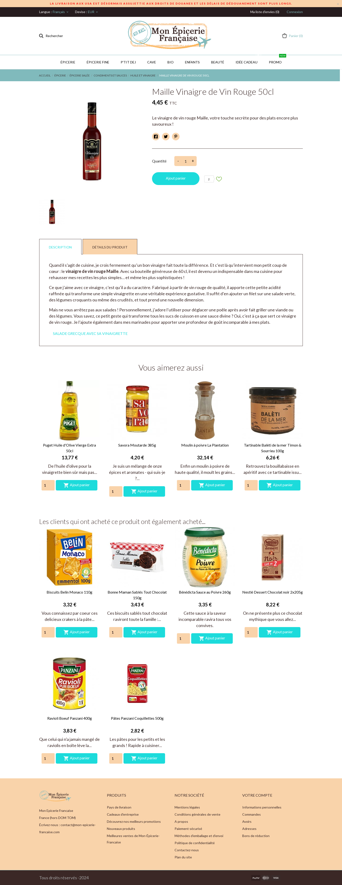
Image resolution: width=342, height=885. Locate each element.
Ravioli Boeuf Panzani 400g (69, 718)
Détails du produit (110, 247)
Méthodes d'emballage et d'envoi (199, 836)
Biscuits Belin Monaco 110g (69, 592)
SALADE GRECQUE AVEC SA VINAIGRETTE (90, 333)
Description (60, 247)
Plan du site (183, 857)
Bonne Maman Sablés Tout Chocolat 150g (137, 595)
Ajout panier (176, 178)
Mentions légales (187, 807)
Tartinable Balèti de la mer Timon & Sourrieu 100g (272, 448)
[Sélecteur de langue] (61, 12)
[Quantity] (48, 485)
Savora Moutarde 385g (137, 445)
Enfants (192, 62)
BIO (170, 62)
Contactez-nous (187, 850)
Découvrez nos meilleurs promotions (134, 821)
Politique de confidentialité (195, 843)
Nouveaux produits (121, 829)
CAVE (151, 62)
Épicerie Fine (98, 62)
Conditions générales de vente (197, 814)
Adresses (249, 829)
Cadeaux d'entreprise (123, 814)
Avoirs (247, 821)
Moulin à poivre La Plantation (205, 445)
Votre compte (257, 795)
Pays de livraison (119, 807)
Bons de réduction (256, 836)
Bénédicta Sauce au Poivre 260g (205, 592)
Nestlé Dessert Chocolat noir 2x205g (272, 592)
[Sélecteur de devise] (93, 12)
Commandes (251, 814)
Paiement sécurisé (188, 829)
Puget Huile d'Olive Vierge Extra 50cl (69, 448)
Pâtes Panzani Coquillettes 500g (137, 718)
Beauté (217, 62)
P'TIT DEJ (128, 62)
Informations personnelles (261, 807)
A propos (181, 821)
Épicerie (68, 62)
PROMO (277, 59)
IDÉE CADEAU (249, 59)
